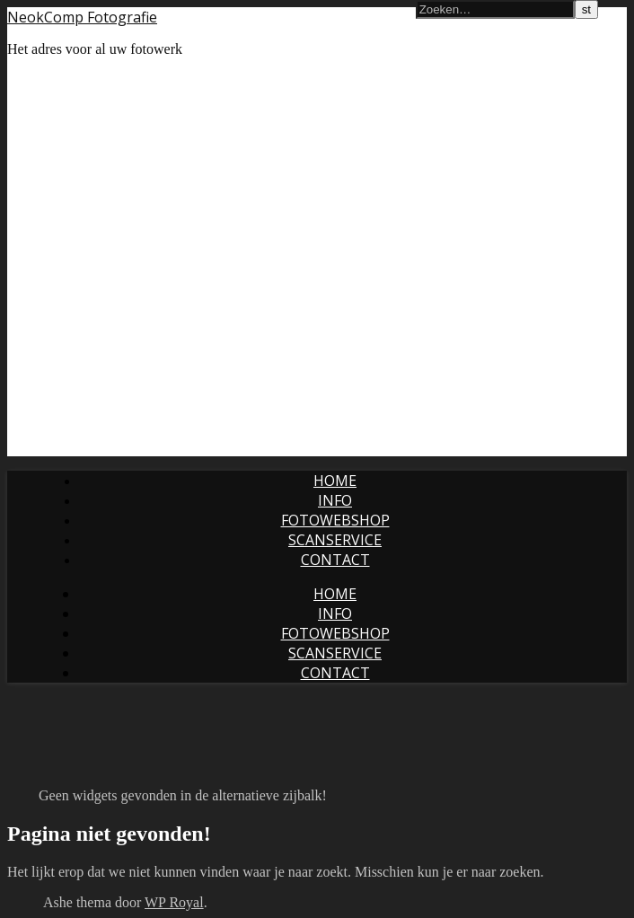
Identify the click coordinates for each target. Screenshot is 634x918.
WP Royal (174, 902)
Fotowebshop (335, 520)
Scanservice (335, 540)
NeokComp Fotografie (82, 17)
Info (335, 500)
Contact (335, 559)
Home (335, 480)
